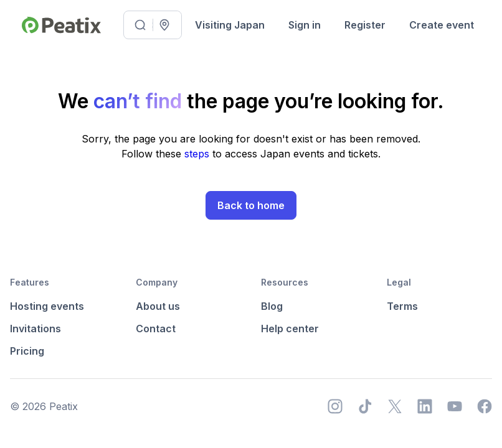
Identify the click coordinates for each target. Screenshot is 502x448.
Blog (272, 306)
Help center (290, 328)
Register (365, 25)
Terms (402, 306)
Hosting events (47, 306)
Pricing (27, 351)
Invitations (35, 328)
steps (198, 153)
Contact (156, 328)
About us (158, 306)
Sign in (304, 25)
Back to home (251, 205)
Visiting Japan (230, 25)
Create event (441, 25)
